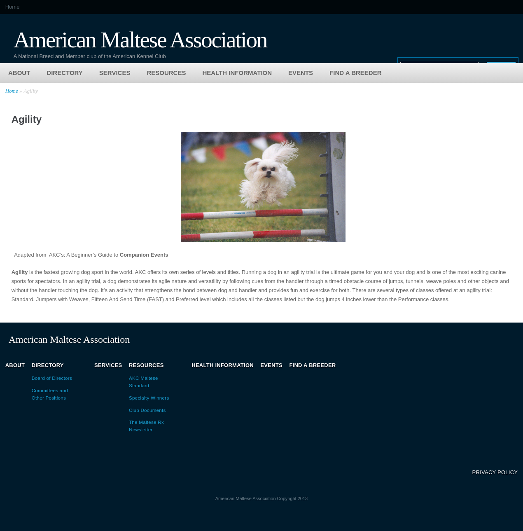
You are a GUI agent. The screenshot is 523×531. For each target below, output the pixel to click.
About (19, 72)
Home (12, 7)
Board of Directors (52, 378)
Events (300, 72)
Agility (30, 91)
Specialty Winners (149, 397)
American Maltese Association (140, 39)
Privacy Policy (495, 472)
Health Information (237, 72)
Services (115, 72)
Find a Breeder (355, 72)
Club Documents (147, 410)
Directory (65, 72)
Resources (166, 72)
